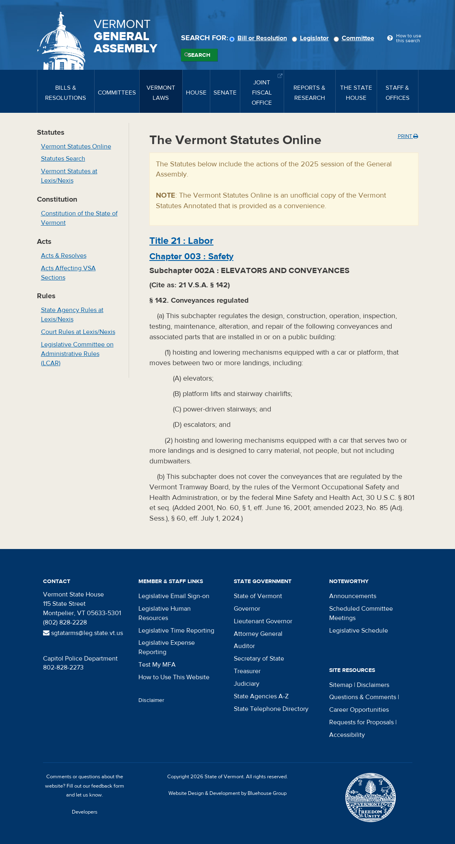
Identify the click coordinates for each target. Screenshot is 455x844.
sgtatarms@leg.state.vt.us (83, 633)
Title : (181, 241)
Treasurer (247, 671)
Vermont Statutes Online (76, 146)
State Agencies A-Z (261, 696)
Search (199, 55)
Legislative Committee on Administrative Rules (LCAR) (77, 353)
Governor (247, 609)
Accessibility (347, 735)
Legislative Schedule (358, 631)
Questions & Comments (362, 697)
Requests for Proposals (361, 722)
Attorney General (258, 634)
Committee (355, 38)
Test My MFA (157, 665)
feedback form (107, 786)
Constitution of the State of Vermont (79, 218)
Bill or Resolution (259, 38)
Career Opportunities (359, 710)
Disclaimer (151, 700)
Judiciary (246, 684)
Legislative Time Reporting (176, 631)
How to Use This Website (173, 677)
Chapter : (191, 256)
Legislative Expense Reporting (166, 647)
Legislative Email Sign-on (173, 596)
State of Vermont (258, 596)
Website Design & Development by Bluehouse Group (227, 793)
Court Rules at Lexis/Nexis (78, 332)
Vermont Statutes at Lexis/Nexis (69, 176)
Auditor (244, 646)
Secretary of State (259, 659)
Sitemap (340, 685)
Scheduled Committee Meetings (361, 613)
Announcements (352, 596)
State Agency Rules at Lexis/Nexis (72, 314)
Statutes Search (63, 159)
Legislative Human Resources (164, 613)
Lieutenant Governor (263, 621)
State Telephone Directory (271, 709)
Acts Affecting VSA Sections (68, 273)
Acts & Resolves (63, 256)
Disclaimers (373, 685)
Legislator (311, 38)
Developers (84, 812)
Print (408, 136)
